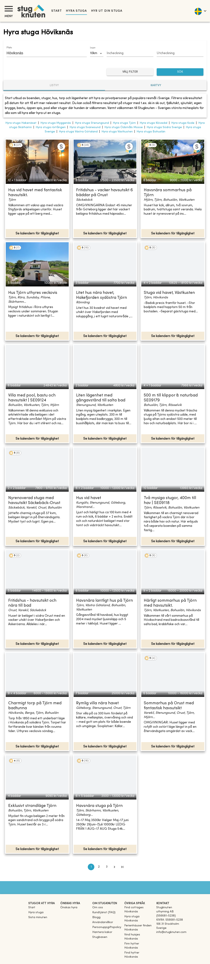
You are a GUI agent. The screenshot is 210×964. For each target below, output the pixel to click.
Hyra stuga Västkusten (117, 131)
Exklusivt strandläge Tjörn (32, 806)
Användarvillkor (102, 922)
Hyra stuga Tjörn (124, 123)
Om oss (97, 907)
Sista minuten (37, 917)
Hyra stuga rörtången (51, 127)
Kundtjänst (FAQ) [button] (103, 912)
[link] (138, 911)
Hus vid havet (88, 498)
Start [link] (56, 11)
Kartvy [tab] (156, 85)
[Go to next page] (114, 867)
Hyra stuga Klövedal (153, 123)
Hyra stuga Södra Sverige (164, 127)
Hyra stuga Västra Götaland (78, 131)
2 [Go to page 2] (99, 867)
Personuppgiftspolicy (106, 927)
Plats (9, 47)
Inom (92, 48)
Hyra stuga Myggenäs (55, 123)
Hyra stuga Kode (182, 123)
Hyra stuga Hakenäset (21, 123)
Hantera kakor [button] (102, 932)
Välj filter (130, 72)
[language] (200, 10)
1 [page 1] (91, 867)
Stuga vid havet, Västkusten (169, 293)
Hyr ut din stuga (106, 11)
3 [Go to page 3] (106, 867)
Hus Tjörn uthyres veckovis (32, 293)
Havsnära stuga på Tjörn (99, 806)
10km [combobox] (93, 53)
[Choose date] (130, 53)
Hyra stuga (76, 11)
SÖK (180, 72)
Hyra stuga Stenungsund (92, 123)
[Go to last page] (122, 867)
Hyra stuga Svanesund (85, 127)
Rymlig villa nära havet (97, 703)
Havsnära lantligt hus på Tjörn (104, 601)
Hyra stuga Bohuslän (151, 131)
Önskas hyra (68, 907)
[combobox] (44, 53)
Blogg (96, 917)
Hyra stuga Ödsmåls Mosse (123, 127)
